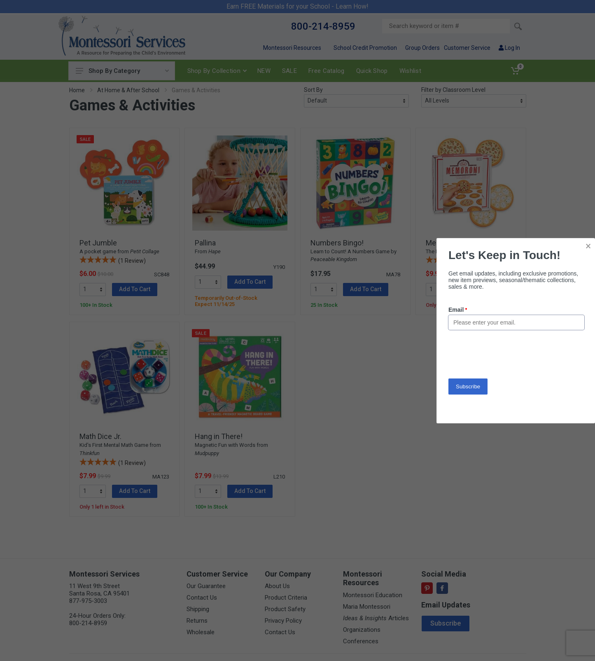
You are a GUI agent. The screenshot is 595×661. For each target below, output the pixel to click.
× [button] (588, 246)
